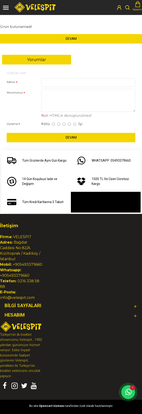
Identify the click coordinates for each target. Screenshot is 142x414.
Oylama (12, 123)
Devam (71, 39)
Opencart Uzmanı (51, 406)
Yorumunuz (15, 92)
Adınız (11, 82)
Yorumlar (36, 59)
